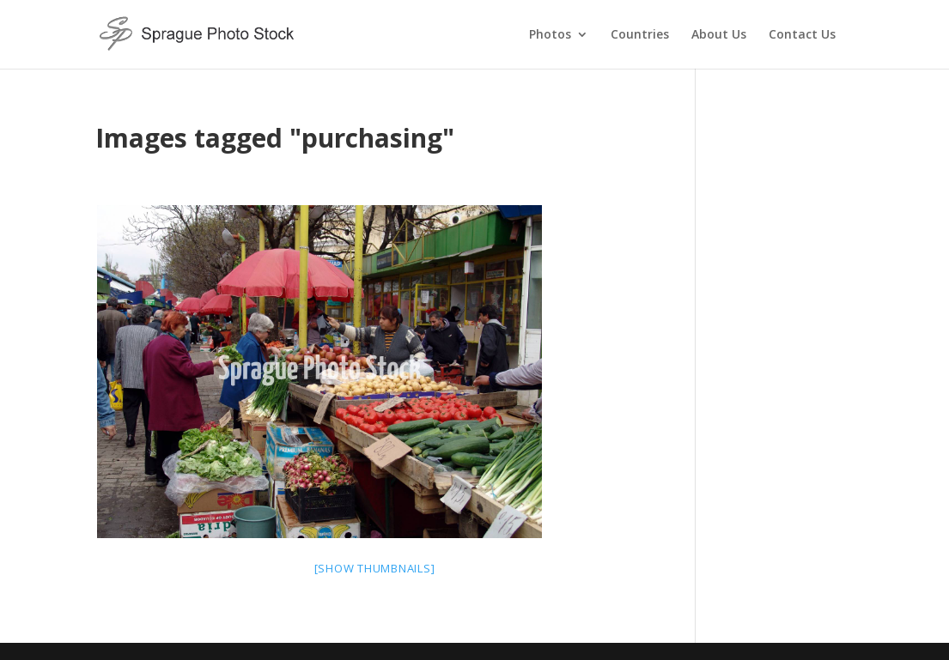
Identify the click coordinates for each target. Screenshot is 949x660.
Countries (640, 35)
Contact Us (802, 35)
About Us (718, 35)
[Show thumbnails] (374, 568)
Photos (550, 35)
